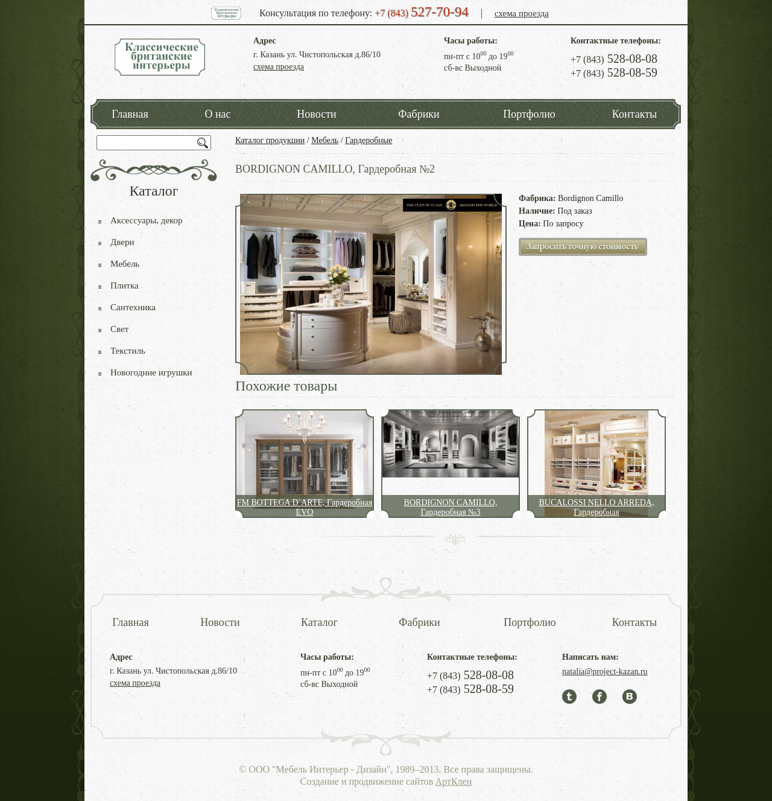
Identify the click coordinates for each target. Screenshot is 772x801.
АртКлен (453, 781)
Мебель (324, 140)
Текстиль (127, 351)
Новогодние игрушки (151, 372)
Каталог (319, 622)
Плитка (124, 285)
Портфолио (529, 114)
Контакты (634, 114)
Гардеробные (368, 140)
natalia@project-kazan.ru (605, 671)
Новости (316, 114)
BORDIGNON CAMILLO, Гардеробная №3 (451, 507)
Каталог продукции (270, 140)
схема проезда (522, 13)
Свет (119, 329)
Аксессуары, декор (146, 220)
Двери (122, 242)
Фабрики (418, 114)
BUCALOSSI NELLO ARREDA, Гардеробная (596, 507)
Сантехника (133, 307)
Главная (130, 114)
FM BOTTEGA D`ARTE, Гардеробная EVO (305, 507)
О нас (217, 114)
